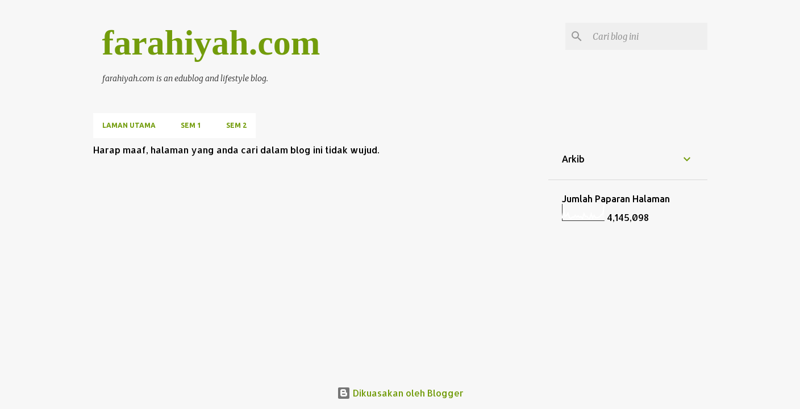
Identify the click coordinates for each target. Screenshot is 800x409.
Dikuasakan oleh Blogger (400, 393)
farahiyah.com (211, 42)
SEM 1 (191, 125)
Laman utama (129, 125)
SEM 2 (236, 125)
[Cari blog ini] (647, 36)
